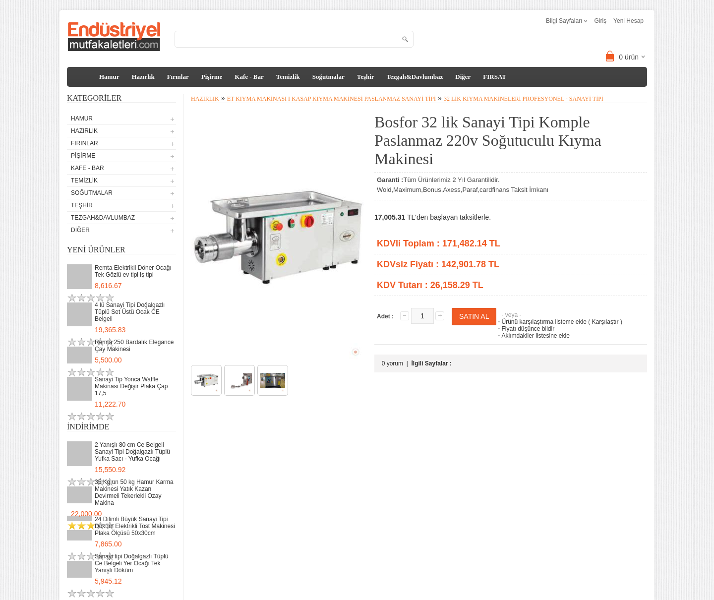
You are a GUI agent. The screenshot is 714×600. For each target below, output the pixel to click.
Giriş (600, 20)
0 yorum (392, 363)
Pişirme (212, 76)
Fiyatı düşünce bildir (525, 328)
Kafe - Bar (249, 76)
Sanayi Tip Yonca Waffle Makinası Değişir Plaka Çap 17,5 (131, 386)
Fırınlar (178, 76)
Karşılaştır (605, 321)
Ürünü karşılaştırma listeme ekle (541, 321)
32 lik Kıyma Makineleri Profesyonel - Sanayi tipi (523, 98)
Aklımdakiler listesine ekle (532, 335)
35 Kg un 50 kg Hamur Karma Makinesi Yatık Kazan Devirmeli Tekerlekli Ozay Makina (134, 492)
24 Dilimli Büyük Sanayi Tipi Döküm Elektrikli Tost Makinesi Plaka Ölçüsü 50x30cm (135, 526)
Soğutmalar (328, 76)
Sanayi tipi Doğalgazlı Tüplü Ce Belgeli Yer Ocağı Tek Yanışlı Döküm (132, 563)
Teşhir (365, 76)
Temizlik (288, 76)
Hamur (109, 76)
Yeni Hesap (628, 20)
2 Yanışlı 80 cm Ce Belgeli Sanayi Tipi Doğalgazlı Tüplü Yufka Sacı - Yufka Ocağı (132, 451)
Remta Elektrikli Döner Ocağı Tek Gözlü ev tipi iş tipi (133, 271)
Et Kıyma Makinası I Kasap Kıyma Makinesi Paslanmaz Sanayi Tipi (331, 98)
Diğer (463, 76)
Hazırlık (142, 76)
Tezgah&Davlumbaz (415, 76)
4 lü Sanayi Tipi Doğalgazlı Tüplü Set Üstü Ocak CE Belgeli (130, 311)
